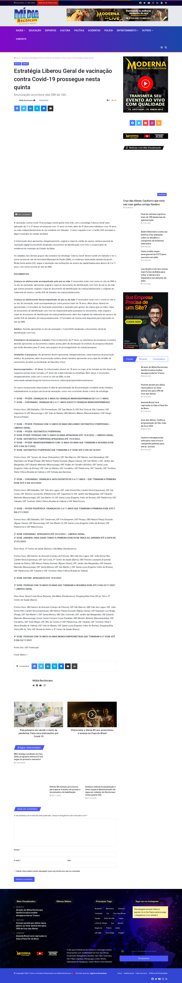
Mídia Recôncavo (26, 100)
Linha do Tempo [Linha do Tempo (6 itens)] (101, 923)
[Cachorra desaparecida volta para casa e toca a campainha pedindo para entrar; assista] (131, 444)
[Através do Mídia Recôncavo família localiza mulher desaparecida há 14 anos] (131, 374)
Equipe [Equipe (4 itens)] (97, 918)
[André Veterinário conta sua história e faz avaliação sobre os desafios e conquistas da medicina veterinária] (131, 238)
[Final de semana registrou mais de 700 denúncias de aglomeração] (131, 220)
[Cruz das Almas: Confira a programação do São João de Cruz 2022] (131, 427)
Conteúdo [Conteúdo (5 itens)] (98, 914)
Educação (35, 30)
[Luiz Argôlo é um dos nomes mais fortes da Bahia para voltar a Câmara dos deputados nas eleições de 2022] (131, 275)
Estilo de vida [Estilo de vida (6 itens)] (109, 918)
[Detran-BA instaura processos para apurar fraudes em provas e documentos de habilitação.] (65, 768)
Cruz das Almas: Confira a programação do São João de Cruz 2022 (153, 423)
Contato (21, 39)
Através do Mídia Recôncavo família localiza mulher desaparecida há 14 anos (154, 370)
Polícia (108, 30)
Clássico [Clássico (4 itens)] (121, 909)
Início (17, 58)
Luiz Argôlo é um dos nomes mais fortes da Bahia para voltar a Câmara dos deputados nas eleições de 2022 (154, 275)
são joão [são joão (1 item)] (98, 933)
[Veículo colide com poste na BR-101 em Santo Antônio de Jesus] (59, 936)
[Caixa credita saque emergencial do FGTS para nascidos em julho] (131, 258)
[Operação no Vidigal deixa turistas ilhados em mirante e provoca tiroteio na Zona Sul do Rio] (83, 923)
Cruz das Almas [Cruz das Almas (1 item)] (119, 914)
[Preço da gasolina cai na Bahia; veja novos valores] (71, 923)
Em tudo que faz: (91, 973)
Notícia (25, 58)
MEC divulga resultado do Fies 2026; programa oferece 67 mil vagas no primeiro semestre (28, 756)
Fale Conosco (141, 973)
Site (69, 860)
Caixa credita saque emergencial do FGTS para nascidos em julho (153, 254)
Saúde (19, 30)
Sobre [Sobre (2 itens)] (117, 928)
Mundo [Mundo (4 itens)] (120, 923)
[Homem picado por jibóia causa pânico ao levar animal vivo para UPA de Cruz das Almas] (131, 391)
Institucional (129, 973)
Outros (146, 30)
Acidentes (94, 30)
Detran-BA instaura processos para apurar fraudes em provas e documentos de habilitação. (65, 789)
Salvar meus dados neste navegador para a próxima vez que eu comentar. (48, 871)
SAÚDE (25, 64)
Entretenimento (126, 30)
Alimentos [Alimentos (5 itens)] (110, 909)
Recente (143, 359)
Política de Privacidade (158, 973)
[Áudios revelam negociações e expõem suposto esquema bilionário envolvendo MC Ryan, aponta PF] (59, 911)
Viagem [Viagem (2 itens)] (121, 933)
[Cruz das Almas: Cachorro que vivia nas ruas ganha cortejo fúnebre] (145, 175)
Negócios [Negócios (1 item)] (98, 928)
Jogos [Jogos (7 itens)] (120, 918)
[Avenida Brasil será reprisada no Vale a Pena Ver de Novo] (131, 409)
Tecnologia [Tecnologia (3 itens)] (110, 933)
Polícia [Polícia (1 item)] (108, 928)
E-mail (17, 860)
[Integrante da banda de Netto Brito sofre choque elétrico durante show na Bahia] (71, 911)
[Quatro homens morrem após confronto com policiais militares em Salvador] (71, 936)
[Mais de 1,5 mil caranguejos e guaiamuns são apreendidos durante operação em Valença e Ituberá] (59, 923)
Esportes (50, 30)
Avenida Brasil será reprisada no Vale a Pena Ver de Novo (154, 406)
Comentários (159, 359)
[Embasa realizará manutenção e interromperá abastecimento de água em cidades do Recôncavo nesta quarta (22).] (101, 768)
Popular (129, 359)
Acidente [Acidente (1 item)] (98, 909)
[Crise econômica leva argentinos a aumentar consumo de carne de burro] (83, 911)
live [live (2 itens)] (112, 923)
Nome (17, 850)
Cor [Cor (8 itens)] (107, 914)
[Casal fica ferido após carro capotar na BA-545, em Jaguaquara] (83, 936)
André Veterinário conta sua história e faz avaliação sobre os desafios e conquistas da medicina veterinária (154, 238)
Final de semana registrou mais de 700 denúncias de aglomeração (153, 217)
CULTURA (65, 30)
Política (79, 30)
